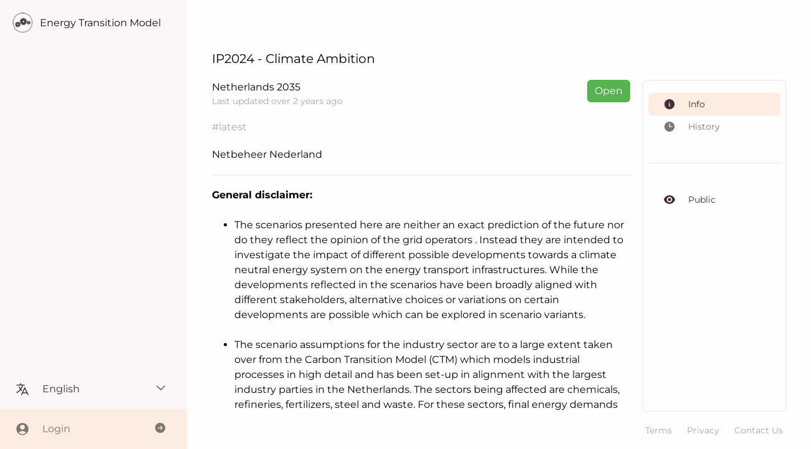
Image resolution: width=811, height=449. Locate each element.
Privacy (703, 430)
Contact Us (758, 430)
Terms (658, 430)
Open (609, 91)
